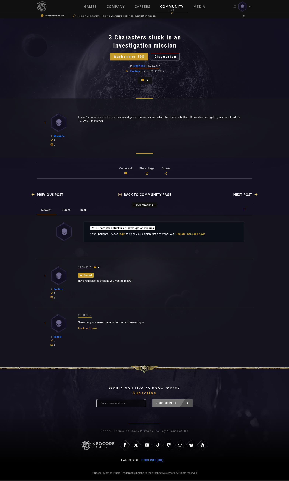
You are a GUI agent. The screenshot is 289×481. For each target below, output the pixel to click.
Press (105, 431)
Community (171, 6)
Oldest (66, 210)
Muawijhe (139, 66)
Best (84, 210)
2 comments (144, 205)
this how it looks (88, 329)
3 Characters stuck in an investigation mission (123, 228)
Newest (46, 210)
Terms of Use (125, 431)
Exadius (135, 71)
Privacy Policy (153, 431)
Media (199, 6)
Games (90, 6)
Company (116, 6)
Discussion (165, 57)
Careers (142, 6)
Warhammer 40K (129, 57)
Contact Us (179, 431)
